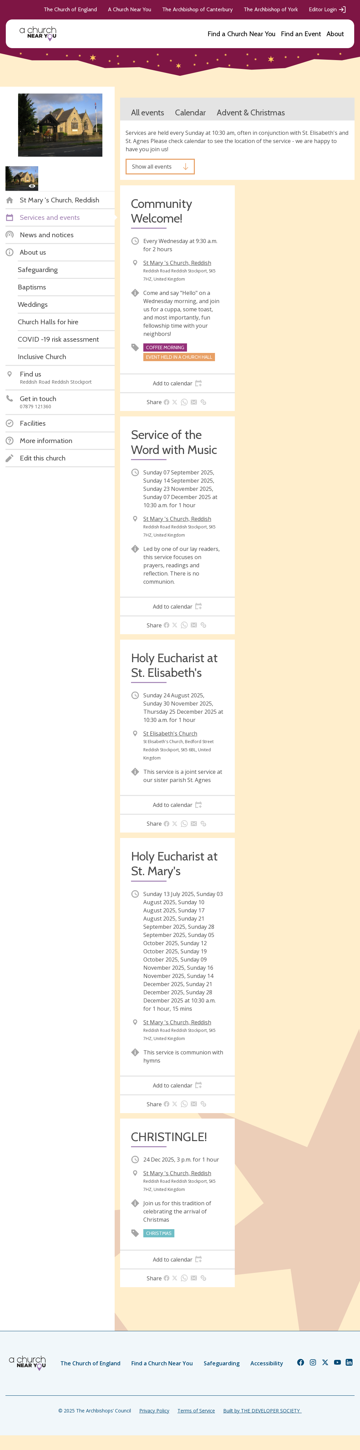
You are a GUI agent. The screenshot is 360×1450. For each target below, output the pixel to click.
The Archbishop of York (271, 9)
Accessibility (266, 1363)
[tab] (177, 383)
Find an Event (301, 34)
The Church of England (70, 9)
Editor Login (327, 9)
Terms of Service (196, 1410)
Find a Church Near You (241, 34)
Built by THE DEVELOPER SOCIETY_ (262, 1410)
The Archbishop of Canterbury (197, 9)
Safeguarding (222, 1363)
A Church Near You (129, 9)
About (335, 34)
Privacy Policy (154, 1410)
